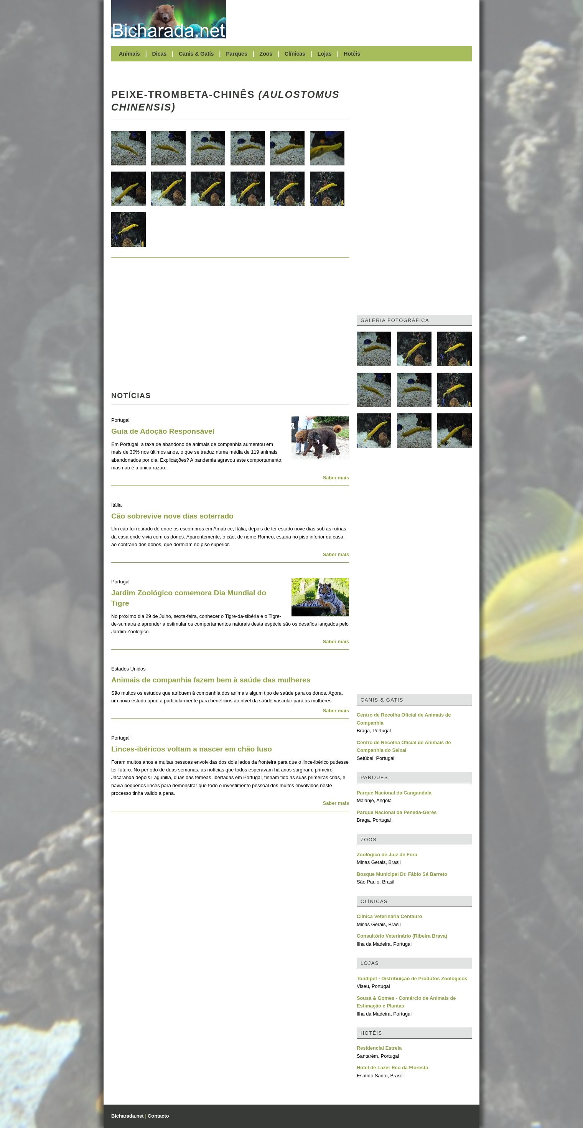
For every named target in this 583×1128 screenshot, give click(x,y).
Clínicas (295, 54)
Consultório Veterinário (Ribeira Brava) (402, 936)
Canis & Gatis (196, 54)
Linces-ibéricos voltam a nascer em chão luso (191, 749)
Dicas (159, 54)
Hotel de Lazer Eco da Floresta (392, 1067)
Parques (236, 54)
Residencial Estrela (379, 1048)
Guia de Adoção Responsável (162, 431)
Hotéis (352, 54)
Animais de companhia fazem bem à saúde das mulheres (210, 680)
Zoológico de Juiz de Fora (387, 854)
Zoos (266, 54)
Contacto (158, 1116)
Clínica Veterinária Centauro (389, 916)
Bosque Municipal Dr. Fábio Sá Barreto (402, 874)
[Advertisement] (353, 19)
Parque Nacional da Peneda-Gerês (396, 812)
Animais (129, 54)
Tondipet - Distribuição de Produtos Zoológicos (412, 978)
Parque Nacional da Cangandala (394, 793)
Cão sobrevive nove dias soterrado (172, 516)
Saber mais (336, 478)
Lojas (325, 54)
